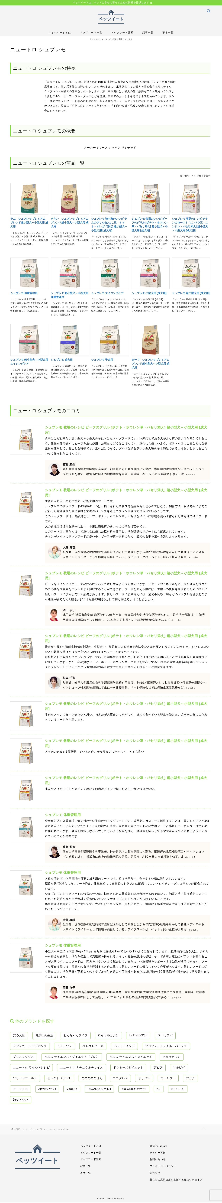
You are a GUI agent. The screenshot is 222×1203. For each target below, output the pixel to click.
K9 (159, 1089)
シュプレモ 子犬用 (102, 360)
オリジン (144, 1078)
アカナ (190, 1078)
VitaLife (71, 1089)
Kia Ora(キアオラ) (133, 1089)
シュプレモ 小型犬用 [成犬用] (149, 293)
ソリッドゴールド (25, 1078)
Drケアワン (20, 1099)
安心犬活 (19, 1035)
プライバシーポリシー (163, 1166)
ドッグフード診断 (122, 33)
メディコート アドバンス (30, 1046)
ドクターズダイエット (128, 1067)
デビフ (158, 1067)
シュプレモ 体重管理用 (23, 293)
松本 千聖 (69, 678)
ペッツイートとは (60, 33)
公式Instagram (158, 1146)
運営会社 (155, 1173)
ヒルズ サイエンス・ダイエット (130, 1057)
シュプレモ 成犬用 (62, 360)
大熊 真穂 (69, 548)
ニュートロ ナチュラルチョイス (81, 1067)
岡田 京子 (69, 610)
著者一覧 (168, 33)
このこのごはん (92, 1078)
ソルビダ (179, 1067)
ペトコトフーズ (92, 1046)
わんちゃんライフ (76, 1035)
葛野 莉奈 (69, 464)
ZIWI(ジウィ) (47, 1089)
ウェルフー (168, 1078)
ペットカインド (124, 1046)
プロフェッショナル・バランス (166, 1046)
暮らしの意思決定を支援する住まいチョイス (176, 1180)
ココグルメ (120, 1078)
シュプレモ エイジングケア (107, 293)
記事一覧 (148, 33)
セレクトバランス (59, 1078)
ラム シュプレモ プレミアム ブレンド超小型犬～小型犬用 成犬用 (29, 222)
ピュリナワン (172, 1057)
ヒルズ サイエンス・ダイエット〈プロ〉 (71, 1057)
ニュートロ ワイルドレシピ (31, 1067)
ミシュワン (64, 1046)
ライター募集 (158, 1153)
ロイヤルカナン (108, 1035)
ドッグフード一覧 (91, 33)
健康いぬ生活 (44, 1035)
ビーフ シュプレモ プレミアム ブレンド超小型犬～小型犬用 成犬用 (150, 364)
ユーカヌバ (165, 1035)
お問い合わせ (158, 1160)
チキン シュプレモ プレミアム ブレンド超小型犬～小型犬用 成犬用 (69, 222)
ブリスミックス (23, 1057)
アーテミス (20, 1089)
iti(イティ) (178, 1089)
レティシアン (138, 1035)
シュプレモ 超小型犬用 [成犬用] (191, 293)
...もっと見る (189, 475)
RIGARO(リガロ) (99, 1089)
